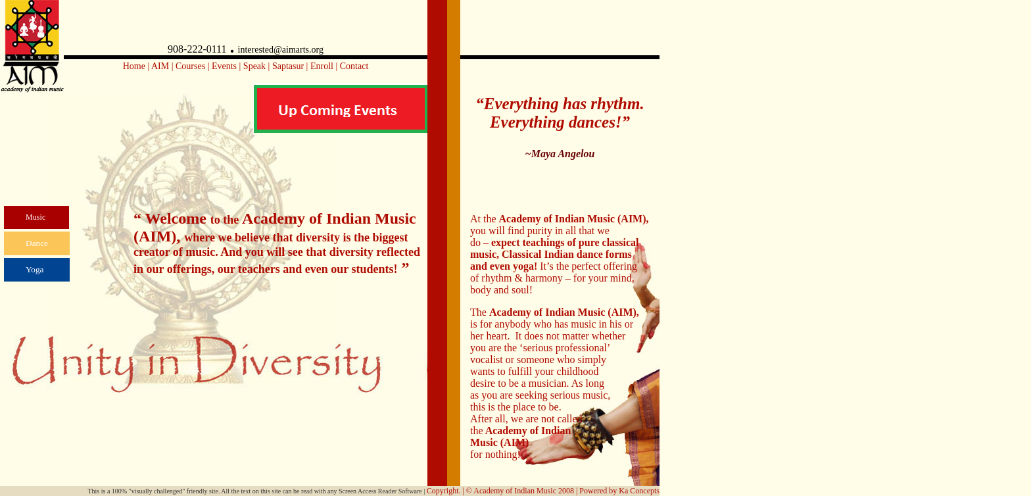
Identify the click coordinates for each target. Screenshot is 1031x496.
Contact (354, 66)
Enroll (321, 66)
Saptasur (288, 66)
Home (134, 66)
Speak (255, 66)
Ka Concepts (639, 490)
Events (224, 66)
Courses (190, 66)
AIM (160, 66)
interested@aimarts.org (281, 50)
